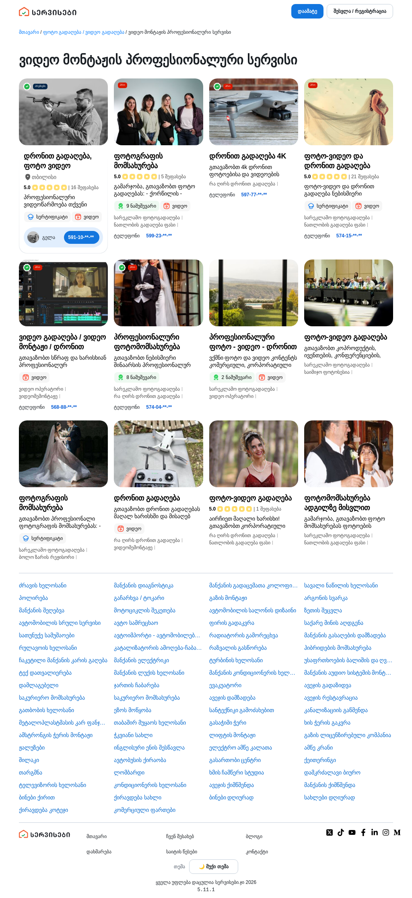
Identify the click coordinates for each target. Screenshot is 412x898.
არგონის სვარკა (326, 598)
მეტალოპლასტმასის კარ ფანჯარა (63, 722)
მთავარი (29, 32)
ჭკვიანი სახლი (133, 735)
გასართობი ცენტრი (235, 760)
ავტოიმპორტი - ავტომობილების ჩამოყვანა (158, 635)
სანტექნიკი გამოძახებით (241, 710)
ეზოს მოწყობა (132, 710)
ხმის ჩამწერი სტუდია (236, 772)
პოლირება (33, 598)
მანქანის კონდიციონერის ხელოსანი (253, 672)
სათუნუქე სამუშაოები (46, 635)
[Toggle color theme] (213, 866)
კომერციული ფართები (144, 810)
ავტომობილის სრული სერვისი (60, 623)
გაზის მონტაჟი (228, 598)
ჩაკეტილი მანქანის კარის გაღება (63, 660)
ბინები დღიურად (231, 797)
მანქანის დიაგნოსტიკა (143, 585)
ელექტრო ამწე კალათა (240, 747)
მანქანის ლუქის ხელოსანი (149, 672)
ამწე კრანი (318, 747)
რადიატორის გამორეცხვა (243, 635)
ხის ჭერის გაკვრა (327, 722)
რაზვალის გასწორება (238, 648)
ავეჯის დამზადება (232, 697)
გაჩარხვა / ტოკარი (139, 598)
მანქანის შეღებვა (41, 610)
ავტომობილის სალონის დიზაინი (253, 610)
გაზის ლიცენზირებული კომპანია (347, 735)
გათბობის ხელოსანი (46, 710)
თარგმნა (30, 772)
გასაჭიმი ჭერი (228, 722)
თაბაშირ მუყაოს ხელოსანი (150, 722)
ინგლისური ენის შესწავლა (149, 747)
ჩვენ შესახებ (180, 836)
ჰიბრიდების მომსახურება (337, 648)
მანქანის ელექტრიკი (141, 660)
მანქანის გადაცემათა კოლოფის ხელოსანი (253, 585)
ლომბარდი (129, 772)
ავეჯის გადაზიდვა (327, 685)
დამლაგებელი (38, 685)
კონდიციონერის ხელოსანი (150, 785)
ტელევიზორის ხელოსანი (52, 785)
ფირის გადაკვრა (232, 623)
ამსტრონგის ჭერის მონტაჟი (56, 735)
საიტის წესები (181, 852)
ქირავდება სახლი (137, 797)
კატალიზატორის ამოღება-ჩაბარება (158, 648)
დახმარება (99, 852)
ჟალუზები (32, 747)
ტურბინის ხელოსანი (236, 660)
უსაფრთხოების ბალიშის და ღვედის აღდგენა (348, 660)
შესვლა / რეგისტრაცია (360, 11)
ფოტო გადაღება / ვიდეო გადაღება (83, 32)
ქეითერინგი (320, 760)
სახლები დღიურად (329, 797)
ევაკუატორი (225, 685)
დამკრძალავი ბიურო (332, 772)
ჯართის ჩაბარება (136, 685)
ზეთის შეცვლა (323, 610)
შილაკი (29, 760)
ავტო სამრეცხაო (136, 623)
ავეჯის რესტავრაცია (331, 697)
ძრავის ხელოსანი (42, 585)
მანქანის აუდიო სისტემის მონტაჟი (348, 672)
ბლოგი (254, 836)
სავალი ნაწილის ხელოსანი (341, 585)
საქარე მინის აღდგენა (333, 623)
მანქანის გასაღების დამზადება (345, 635)
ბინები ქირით (37, 797)
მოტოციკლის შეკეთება (144, 610)
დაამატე (307, 11)
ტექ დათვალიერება (45, 672)
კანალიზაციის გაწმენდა (336, 710)
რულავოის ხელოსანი (48, 648)
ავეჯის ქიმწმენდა (231, 785)
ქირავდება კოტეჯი (43, 810)
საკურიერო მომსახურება (52, 697)
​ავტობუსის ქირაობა (140, 760)
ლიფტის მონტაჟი (232, 735)
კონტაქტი (257, 852)
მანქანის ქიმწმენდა (329, 785)
